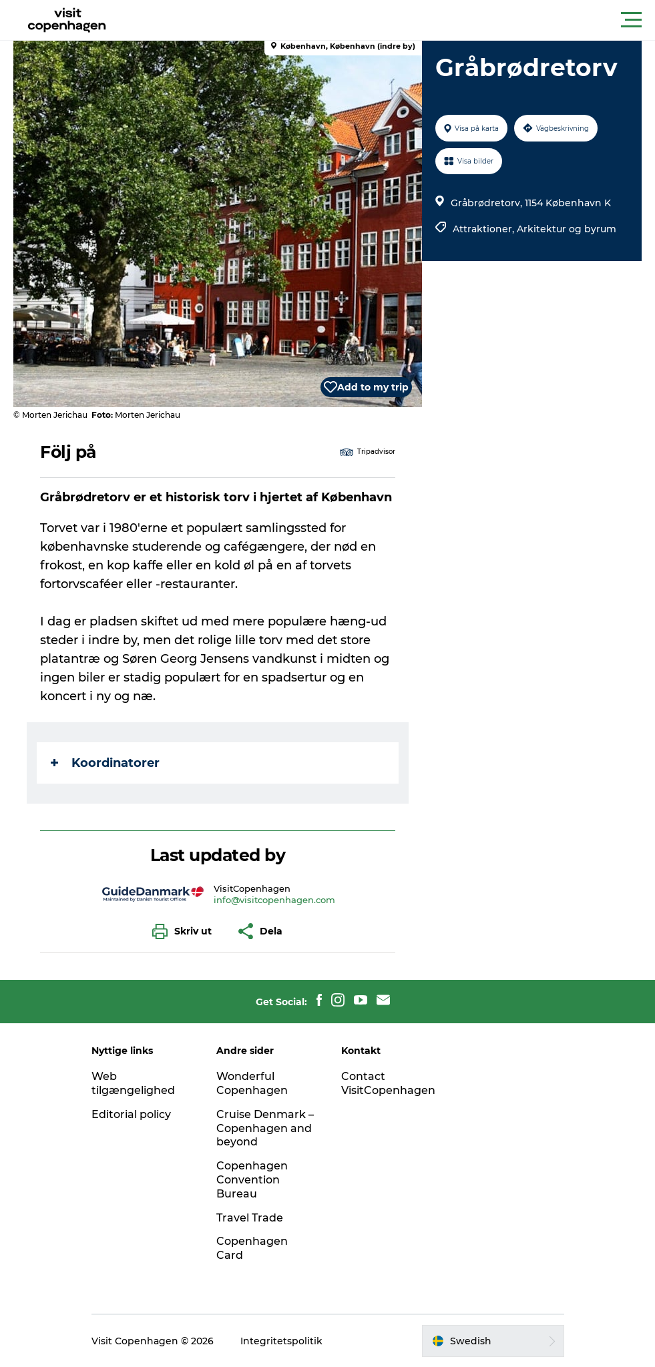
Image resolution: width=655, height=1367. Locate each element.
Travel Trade (249, 1217)
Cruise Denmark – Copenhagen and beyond (265, 1128)
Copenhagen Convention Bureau (252, 1179)
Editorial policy (131, 1114)
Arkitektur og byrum (566, 229)
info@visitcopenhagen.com (274, 899)
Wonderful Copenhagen (252, 1083)
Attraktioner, (485, 229)
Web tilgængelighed (133, 1083)
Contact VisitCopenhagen (388, 1083)
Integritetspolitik (281, 1341)
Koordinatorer (105, 763)
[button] (388, 20)
